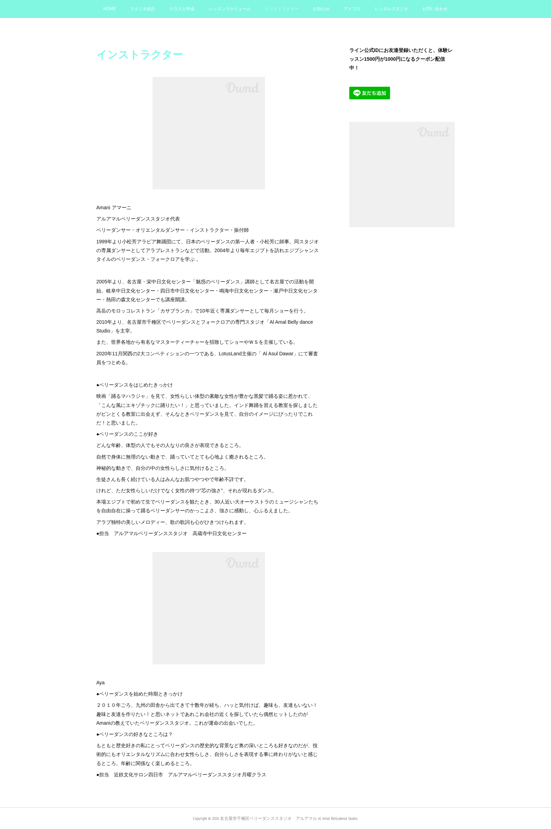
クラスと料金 (182, 8)
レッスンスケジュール (230, 8)
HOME (109, 8)
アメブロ (352, 8)
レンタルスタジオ (391, 8)
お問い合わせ (435, 8)
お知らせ (321, 8)
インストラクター (282, 8)
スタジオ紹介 (142, 8)
